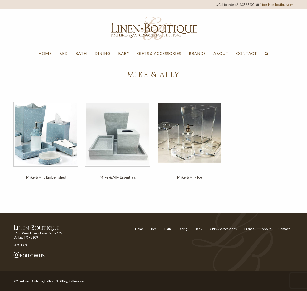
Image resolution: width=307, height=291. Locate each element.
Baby (123, 53)
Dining (103, 53)
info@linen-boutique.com (277, 4)
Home (45, 53)
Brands (197, 53)
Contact (246, 53)
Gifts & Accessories (159, 53)
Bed (63, 53)
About (221, 53)
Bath (81, 53)
